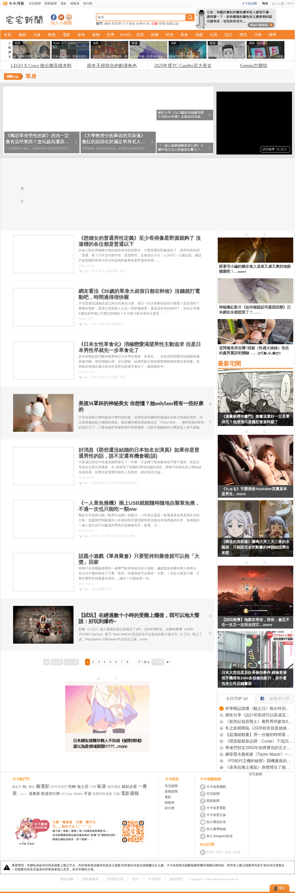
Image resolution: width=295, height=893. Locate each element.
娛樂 (155, 34)
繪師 (107, 23)
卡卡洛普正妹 (216, 815)
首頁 (7, 34)
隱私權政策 (90, 879)
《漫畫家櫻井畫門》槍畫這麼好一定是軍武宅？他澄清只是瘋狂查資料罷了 (255, 419)
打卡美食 (128, 23)
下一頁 (142, 662)
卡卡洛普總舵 (216, 787)
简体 (265, 3)
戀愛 (115, 377)
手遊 (87, 793)
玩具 (213, 34)
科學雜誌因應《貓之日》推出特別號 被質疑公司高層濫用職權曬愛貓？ (259, 708)
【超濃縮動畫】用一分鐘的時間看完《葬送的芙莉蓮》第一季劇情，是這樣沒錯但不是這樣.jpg (259, 734)
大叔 (95, 324)
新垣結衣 (105, 483)
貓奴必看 (129, 786)
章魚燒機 (128, 536)
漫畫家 (34, 793)
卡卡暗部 (154, 879)
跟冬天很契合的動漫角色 (112, 65)
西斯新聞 (51, 3)
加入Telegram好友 (219, 836)
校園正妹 (172, 23)
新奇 (81, 34)
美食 (184, 34)
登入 (282, 888)
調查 (115, 271)
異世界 (116, 23)
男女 (122, 271)
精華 (272, 34)
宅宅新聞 (35, 3)
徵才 (135, 879)
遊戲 (199, 34)
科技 (169, 34)
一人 (102, 536)
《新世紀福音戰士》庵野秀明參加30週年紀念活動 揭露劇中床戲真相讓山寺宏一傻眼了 (259, 721)
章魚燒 (117, 536)
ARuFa (78, 794)
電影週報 (130, 793)
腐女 (31, 787)
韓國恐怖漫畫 (102, 794)
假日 (108, 324)
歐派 (101, 786)
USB (95, 536)
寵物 (96, 34)
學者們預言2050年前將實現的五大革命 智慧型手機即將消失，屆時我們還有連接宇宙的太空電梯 (259, 748)
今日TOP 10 (237, 698)
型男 (111, 34)
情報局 (74, 3)
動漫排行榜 (50, 793)
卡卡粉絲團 (249, 3)
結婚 (108, 271)
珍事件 (141, 23)
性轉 (72, 786)
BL (148, 23)
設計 (228, 34)
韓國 (102, 589)
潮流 (243, 34)
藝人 (102, 271)
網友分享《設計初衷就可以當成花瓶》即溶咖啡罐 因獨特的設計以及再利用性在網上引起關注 (259, 715)
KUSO (125, 34)
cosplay (22, 793)
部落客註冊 (115, 879)
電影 (63, 3)
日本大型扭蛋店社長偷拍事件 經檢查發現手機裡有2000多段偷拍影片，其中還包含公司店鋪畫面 (254, 678)
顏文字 (16, 787)
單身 (102, 324)
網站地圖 (66, 879)
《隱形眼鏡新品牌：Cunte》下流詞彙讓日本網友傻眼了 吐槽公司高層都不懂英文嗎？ (259, 741)
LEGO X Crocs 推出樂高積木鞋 (41, 65)
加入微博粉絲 (216, 829)
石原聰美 (124, 483)
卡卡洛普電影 (216, 808)
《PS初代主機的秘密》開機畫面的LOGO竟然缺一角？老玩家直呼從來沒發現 (259, 761)
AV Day (66, 794)
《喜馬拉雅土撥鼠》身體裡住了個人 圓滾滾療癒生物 (259, 767)
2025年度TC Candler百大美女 (182, 65)
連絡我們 (175, 879)
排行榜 (87, 3)
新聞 (209, 852)
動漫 (52, 34)
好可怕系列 (59, 787)
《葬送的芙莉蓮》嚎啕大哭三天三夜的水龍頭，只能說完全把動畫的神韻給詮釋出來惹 (255, 547)
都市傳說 (114, 787)
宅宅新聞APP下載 (69, 17)
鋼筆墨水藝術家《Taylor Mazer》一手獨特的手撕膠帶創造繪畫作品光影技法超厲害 (259, 754)
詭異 (140, 34)
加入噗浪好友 (61, 17)
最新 (22, 34)
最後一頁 (168, 662)
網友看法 (118, 324)
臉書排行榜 (272, 697)
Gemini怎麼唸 (253, 65)
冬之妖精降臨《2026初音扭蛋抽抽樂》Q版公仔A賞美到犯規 (259, 728)
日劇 (154, 23)
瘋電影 (43, 786)
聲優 (162, 23)
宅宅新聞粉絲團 (54, 17)
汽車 (258, 34)
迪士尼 (82, 786)
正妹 (37, 34)
